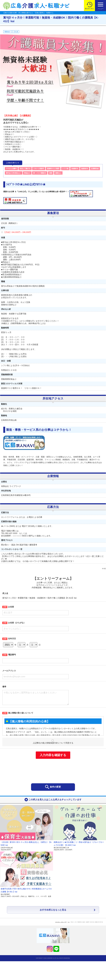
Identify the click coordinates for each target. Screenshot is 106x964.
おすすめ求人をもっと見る (53, 912)
